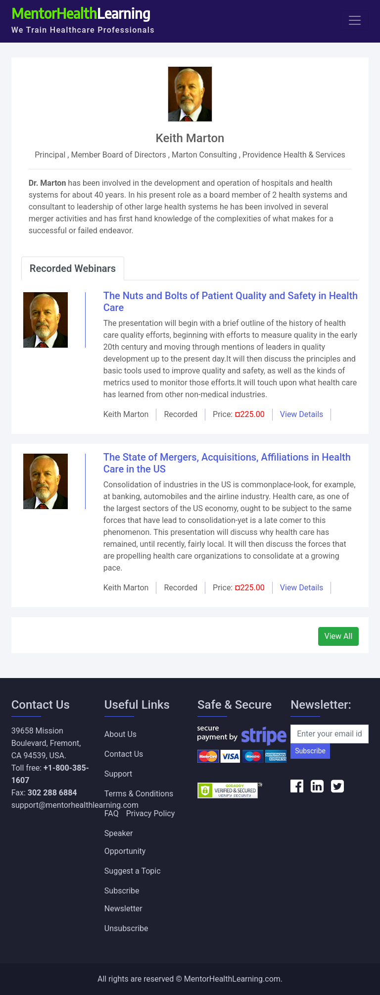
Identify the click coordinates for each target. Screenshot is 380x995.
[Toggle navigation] (355, 20)
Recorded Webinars (73, 268)
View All (339, 636)
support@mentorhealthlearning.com (75, 805)
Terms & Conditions (139, 793)
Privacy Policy (150, 813)
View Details (302, 414)
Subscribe (310, 751)
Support (118, 774)
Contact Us (123, 754)
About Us (120, 734)
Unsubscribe (126, 928)
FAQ (111, 813)
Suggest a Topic (132, 871)
